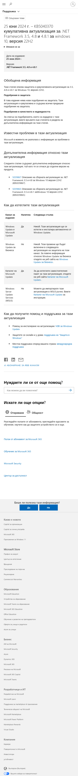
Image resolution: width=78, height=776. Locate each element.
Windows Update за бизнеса (51, 261)
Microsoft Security (12, 463)
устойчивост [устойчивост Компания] (8, 759)
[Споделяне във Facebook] (6, 359)
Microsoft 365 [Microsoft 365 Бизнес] (9, 664)
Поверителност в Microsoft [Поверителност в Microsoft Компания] (14, 749)
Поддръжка (9, 11)
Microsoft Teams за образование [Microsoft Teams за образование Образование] (17, 604)
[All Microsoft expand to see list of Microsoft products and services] (4, 4)
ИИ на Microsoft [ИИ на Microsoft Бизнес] (10, 644)
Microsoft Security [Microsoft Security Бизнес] (11, 649)
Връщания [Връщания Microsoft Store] (8, 564)
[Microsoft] (39, 2)
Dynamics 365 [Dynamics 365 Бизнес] (9, 659)
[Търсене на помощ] (11, 4)
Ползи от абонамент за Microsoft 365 (23, 439)
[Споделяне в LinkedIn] (11, 359)
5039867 (16, 177)
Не (48, 507)
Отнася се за (13, 46)
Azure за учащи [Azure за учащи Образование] (10, 629)
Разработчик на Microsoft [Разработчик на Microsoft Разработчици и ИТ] (14, 694)
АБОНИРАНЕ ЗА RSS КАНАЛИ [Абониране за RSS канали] (23, 365)
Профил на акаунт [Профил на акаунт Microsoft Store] (11, 554)
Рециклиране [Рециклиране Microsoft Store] (9, 574)
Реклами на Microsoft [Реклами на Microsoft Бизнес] (12, 669)
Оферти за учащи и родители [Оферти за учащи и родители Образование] (15, 624)
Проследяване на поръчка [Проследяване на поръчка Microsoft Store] (14, 569)
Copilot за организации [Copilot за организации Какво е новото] (13, 524)
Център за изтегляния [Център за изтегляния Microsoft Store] (12, 559)
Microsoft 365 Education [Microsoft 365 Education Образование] (13, 609)
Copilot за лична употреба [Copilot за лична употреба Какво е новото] (14, 529)
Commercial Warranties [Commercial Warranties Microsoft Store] (13, 579)
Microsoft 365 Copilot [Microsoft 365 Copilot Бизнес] (12, 674)
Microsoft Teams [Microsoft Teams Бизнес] (10, 679)
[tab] (15, 413)
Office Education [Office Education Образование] (10, 614)
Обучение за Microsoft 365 (17, 451)
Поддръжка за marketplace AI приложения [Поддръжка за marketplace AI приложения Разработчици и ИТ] (20, 704)
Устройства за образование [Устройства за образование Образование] (15, 599)
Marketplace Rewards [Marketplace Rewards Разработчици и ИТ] (12, 724)
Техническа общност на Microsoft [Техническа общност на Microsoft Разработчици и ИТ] (17, 709)
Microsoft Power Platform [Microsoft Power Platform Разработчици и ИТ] (13, 719)
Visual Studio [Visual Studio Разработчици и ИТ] (9, 729)
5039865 (16, 188)
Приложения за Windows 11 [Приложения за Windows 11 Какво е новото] (15, 539)
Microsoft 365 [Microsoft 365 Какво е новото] (9, 534)
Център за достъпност (15, 475)
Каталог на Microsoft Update (51, 278)
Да (28, 507)
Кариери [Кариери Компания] (7, 744)
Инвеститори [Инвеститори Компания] (9, 754)
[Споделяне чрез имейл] (19, 359)
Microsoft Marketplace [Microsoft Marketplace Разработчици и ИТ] (12, 714)
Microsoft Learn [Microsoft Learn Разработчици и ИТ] (10, 699)
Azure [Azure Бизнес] (6, 654)
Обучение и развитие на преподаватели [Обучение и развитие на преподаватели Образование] (20, 619)
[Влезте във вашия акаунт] (73, 4)
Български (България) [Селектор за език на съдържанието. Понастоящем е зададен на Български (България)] (17, 768)
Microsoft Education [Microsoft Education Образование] (11, 594)
